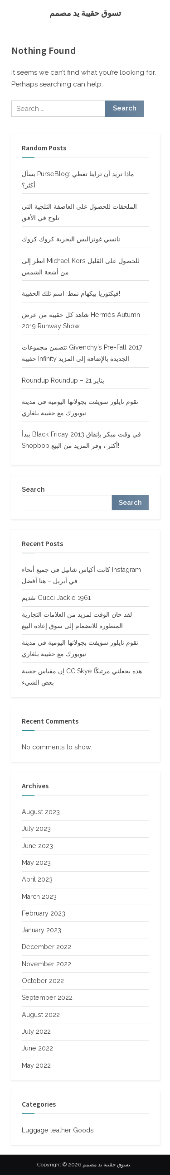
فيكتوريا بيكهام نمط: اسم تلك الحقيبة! (71, 293)
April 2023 (37, 879)
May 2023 (36, 862)
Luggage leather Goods (58, 1130)
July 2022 (36, 1031)
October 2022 (43, 980)
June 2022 (37, 1048)
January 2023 (41, 930)
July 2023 (36, 828)
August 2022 (41, 1014)
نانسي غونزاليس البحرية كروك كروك (71, 239)
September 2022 (47, 997)
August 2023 (41, 811)
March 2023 (39, 896)
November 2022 (46, 964)
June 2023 (37, 845)
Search (33, 489)
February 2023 (43, 913)
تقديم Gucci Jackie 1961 (56, 597)
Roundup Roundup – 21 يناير (63, 380)
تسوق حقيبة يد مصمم (85, 13)
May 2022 (36, 1065)
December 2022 (46, 946)
